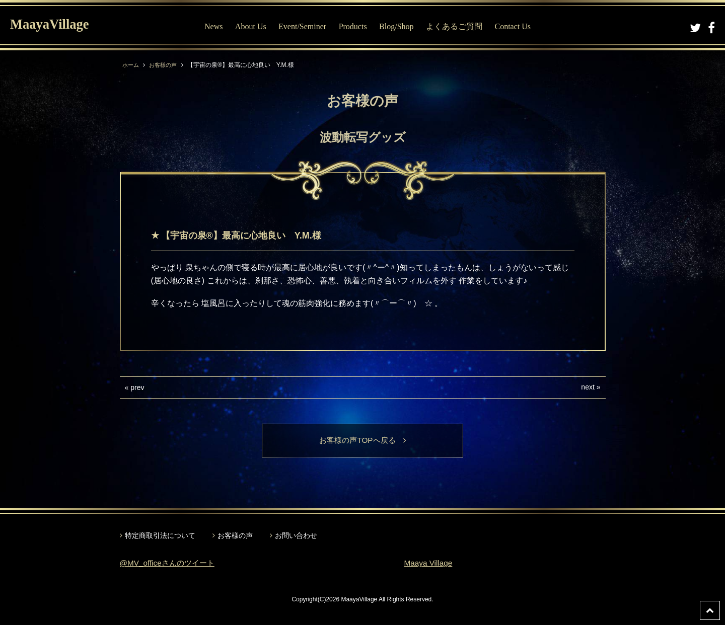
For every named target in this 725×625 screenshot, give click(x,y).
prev (137, 387)
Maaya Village (429, 564)
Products (355, 26)
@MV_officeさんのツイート (170, 564)
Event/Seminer (305, 26)
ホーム (131, 64)
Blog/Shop (399, 26)
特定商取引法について (160, 536)
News (216, 26)
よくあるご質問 (456, 26)
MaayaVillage (54, 25)
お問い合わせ (296, 536)
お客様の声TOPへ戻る (363, 440)
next (587, 387)
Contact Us (515, 26)
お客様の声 (166, 64)
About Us (252, 26)
